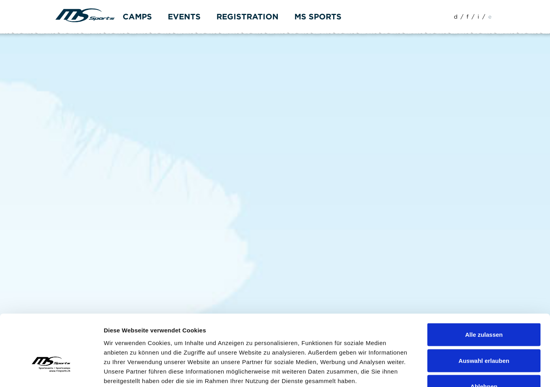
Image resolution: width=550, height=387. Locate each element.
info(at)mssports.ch (103, 188)
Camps (137, 16)
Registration (247, 16)
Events (184, 16)
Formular (93, 44)
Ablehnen (483, 335)
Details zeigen (421, 371)
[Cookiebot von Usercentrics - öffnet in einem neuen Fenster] (51, 372)
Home (64, 44)
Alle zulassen (484, 283)
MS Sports (317, 16)
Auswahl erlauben (484, 309)
